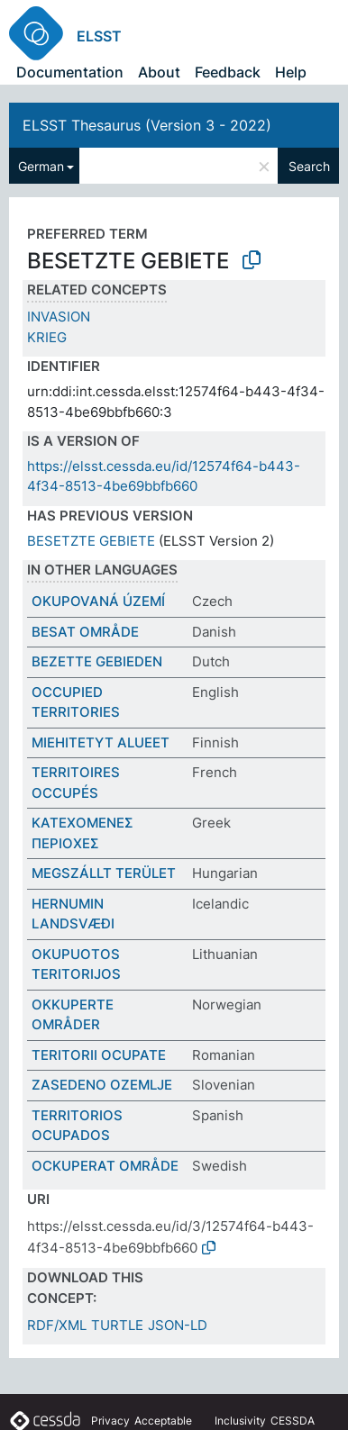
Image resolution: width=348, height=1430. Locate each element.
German (41, 166)
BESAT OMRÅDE (85, 631)
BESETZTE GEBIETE (91, 540)
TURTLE (117, 1325)
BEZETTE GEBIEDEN (97, 661)
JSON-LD (177, 1325)
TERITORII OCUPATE (99, 1054)
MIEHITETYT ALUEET (100, 742)
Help (291, 72)
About (159, 72)
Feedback (228, 72)
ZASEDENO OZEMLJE (102, 1084)
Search (309, 166)
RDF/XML (57, 1325)
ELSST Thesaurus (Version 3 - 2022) (147, 125)
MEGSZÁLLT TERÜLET (104, 873)
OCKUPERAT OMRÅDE (105, 1165)
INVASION (58, 316)
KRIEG (47, 337)
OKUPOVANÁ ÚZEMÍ (98, 601)
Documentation (70, 72)
